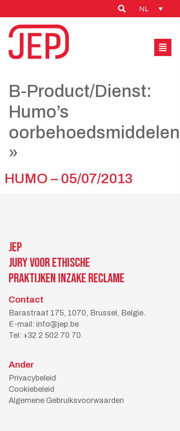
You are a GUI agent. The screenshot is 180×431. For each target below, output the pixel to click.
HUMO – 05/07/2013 (68, 178)
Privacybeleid (32, 378)
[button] (162, 47)
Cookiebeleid (31, 389)
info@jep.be (57, 324)
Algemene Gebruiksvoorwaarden (66, 400)
